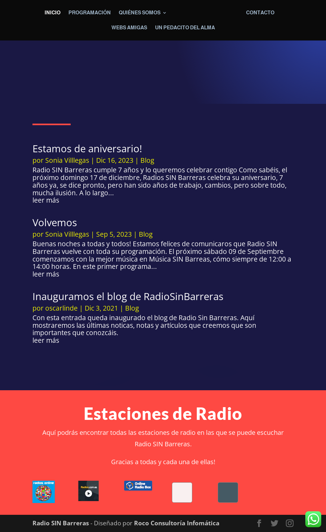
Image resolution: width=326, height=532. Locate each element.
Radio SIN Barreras (60, 523)
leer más (45, 200)
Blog (147, 160)
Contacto (260, 13)
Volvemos (54, 222)
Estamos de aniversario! (87, 148)
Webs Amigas (129, 27)
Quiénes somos (139, 13)
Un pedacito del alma (185, 27)
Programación (89, 13)
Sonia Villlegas (67, 160)
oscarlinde (61, 308)
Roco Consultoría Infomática (176, 523)
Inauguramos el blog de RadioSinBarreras (127, 296)
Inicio (52, 13)
